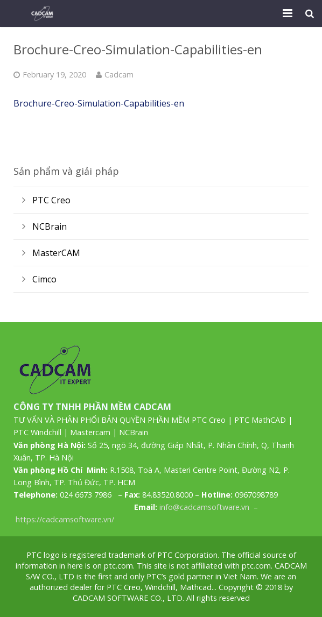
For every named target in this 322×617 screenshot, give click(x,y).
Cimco (44, 279)
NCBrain (49, 226)
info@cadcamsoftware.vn (204, 507)
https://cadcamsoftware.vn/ (65, 519)
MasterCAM (56, 253)
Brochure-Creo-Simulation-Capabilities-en (98, 103)
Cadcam (119, 74)
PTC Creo (51, 200)
